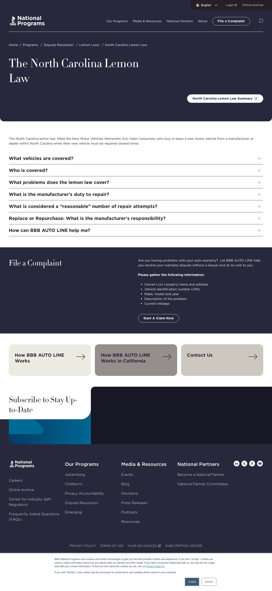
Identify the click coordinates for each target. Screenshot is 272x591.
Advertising (75, 474)
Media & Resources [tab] (147, 21)
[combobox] (211, 5)
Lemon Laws (89, 45)
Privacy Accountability (84, 493)
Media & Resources (144, 464)
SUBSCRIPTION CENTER (183, 546)
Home (13, 45)
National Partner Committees (202, 484)
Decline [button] (209, 581)
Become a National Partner (200, 474)
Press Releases (134, 503)
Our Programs (82, 464)
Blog (125, 484)
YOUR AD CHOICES (142, 546)
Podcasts (129, 512)
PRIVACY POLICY (83, 546)
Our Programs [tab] (117, 21)
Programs (30, 45)
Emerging (73, 512)
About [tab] (202, 21)
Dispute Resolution (58, 45)
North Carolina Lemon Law (126, 45)
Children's (73, 484)
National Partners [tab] (180, 21)
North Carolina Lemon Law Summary (223, 98)
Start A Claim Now (158, 318)
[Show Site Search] (261, 21)
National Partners (198, 464)
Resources (130, 521)
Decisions (129, 493)
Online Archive (252, 5)
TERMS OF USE (111, 546)
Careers (15, 480)
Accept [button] (192, 581)
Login (230, 5)
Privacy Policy (154, 566)
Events (127, 474)
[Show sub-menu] (259, 158)
